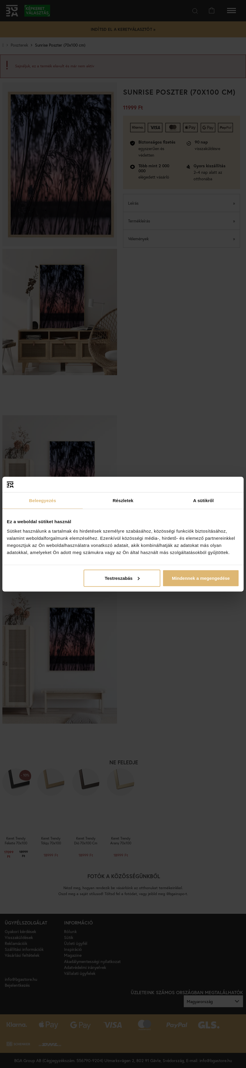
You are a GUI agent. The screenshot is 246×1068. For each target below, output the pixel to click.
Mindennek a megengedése (201, 577)
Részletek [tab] (123, 500)
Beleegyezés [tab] (42, 500)
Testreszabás (122, 577)
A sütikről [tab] (203, 500)
